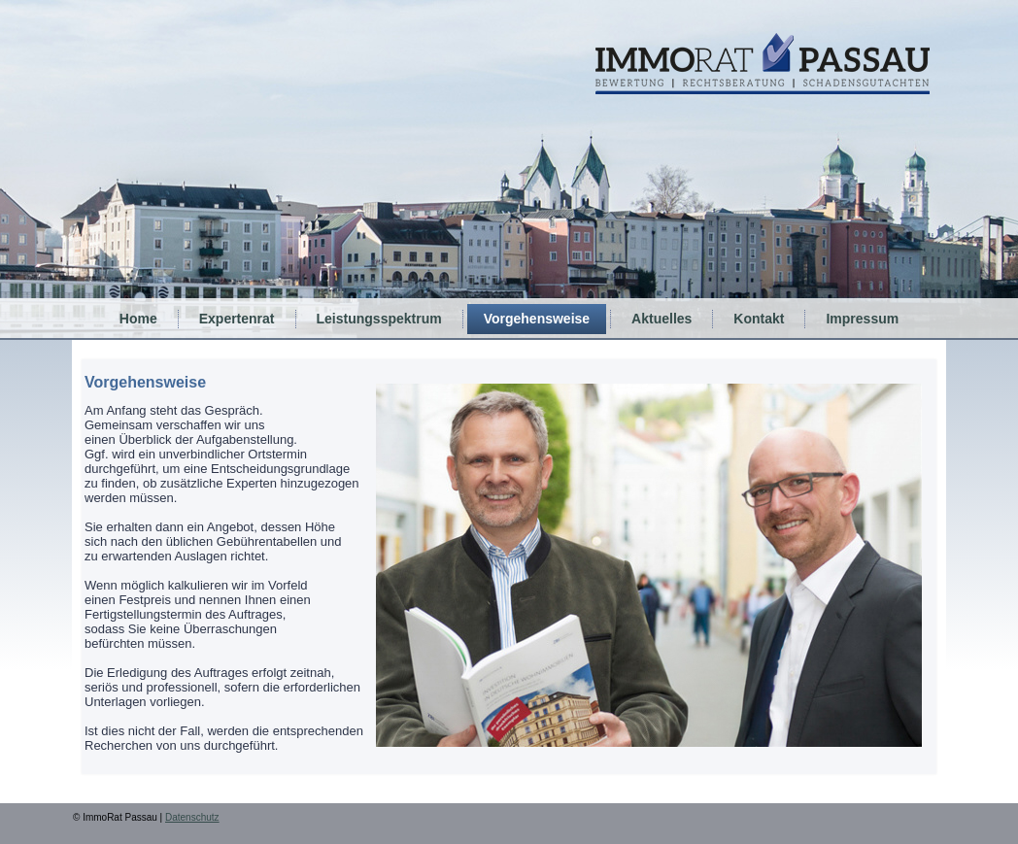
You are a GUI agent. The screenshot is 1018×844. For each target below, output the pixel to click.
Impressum (862, 318)
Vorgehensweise (537, 318)
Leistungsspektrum (379, 318)
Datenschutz (192, 817)
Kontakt (758, 318)
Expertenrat (237, 318)
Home (138, 318)
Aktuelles (661, 318)
